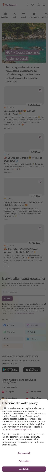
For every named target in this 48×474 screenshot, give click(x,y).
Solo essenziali (24, 453)
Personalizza (24, 461)
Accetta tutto (24, 469)
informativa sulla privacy (20, 429)
